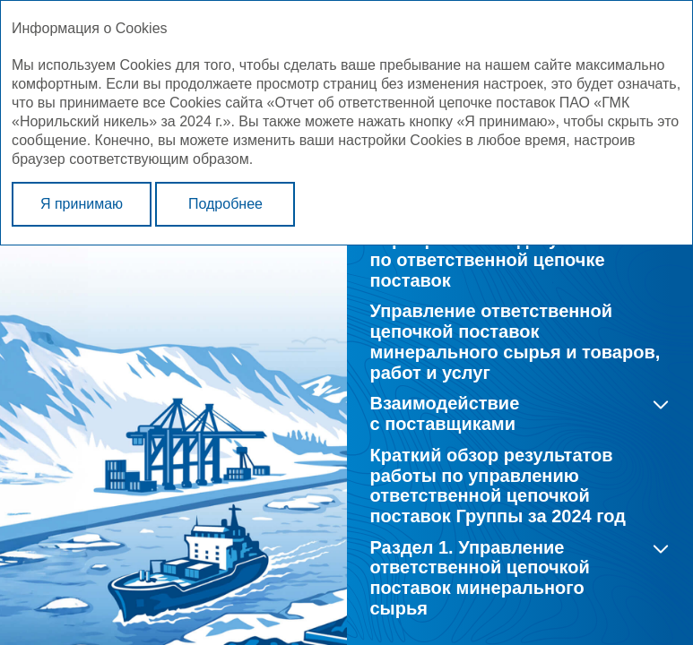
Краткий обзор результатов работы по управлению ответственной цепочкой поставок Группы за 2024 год (498, 485)
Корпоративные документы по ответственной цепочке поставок (493, 259)
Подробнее (225, 203)
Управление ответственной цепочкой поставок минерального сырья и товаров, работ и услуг (515, 341)
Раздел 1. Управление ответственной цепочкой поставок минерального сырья (480, 578)
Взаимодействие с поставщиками (445, 413)
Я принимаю (81, 203)
